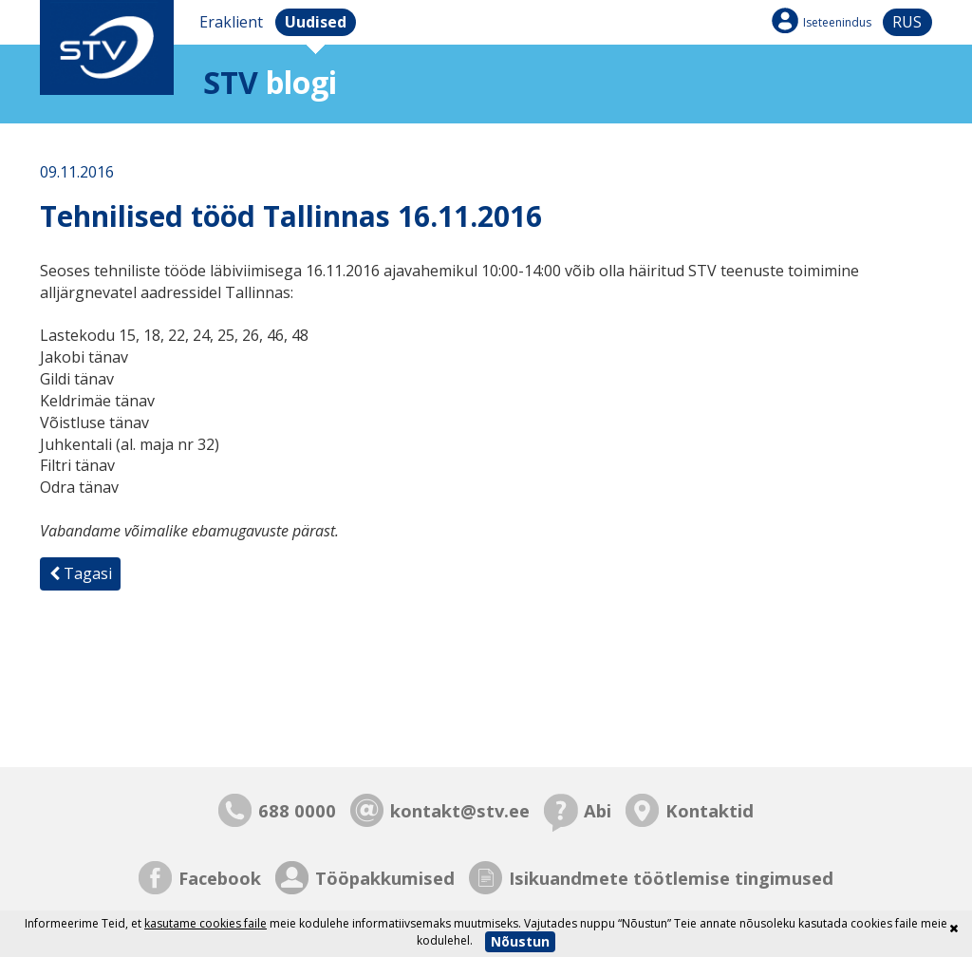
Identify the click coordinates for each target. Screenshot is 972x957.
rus (907, 21)
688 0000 (297, 810)
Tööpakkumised (385, 878)
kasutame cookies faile (205, 923)
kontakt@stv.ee (460, 810)
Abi (597, 810)
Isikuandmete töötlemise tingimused (671, 878)
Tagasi (80, 573)
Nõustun (520, 941)
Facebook (219, 878)
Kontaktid (709, 810)
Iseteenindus (837, 22)
